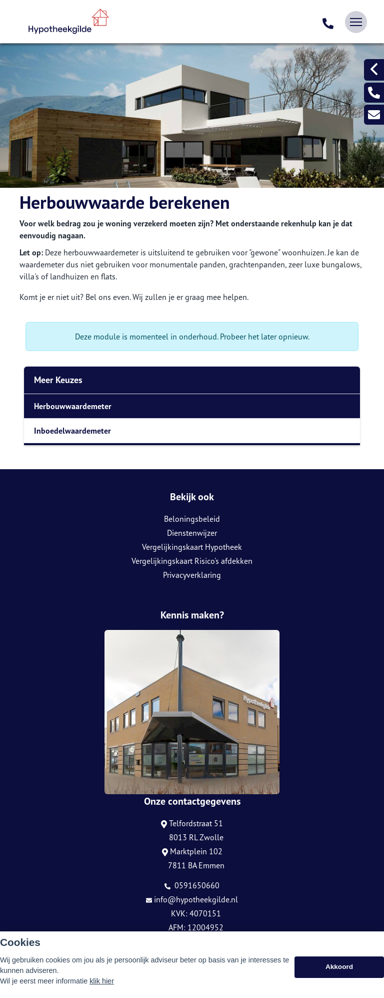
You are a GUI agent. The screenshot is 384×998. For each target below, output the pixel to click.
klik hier (102, 984)
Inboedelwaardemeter (72, 431)
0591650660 (192, 885)
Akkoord (339, 970)
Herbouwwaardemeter (73, 406)
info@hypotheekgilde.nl (192, 899)
